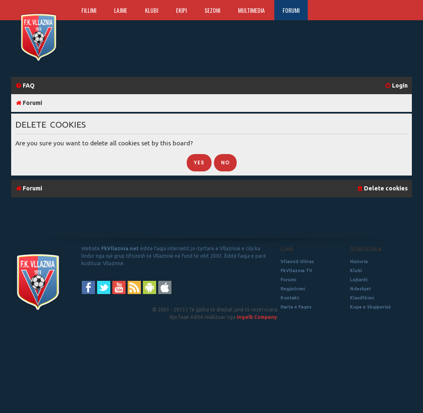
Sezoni (212, 10)
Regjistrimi (292, 288)
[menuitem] (25, 85)
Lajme (120, 10)
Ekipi (181, 10)
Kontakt (289, 297)
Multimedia (251, 10)
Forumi (291, 10)
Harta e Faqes (295, 306)
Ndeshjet (360, 288)
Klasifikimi (362, 297)
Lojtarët (359, 279)
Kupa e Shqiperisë (370, 306)
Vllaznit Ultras (297, 261)
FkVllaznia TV (296, 270)
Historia (359, 261)
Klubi (151, 10)
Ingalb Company (257, 317)
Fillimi (88, 10)
